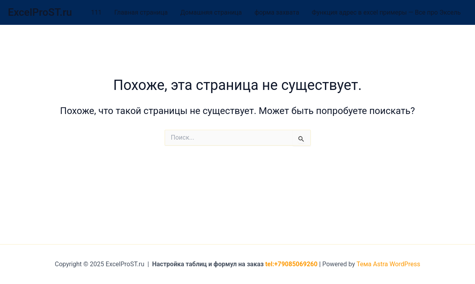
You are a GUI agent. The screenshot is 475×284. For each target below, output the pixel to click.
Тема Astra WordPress (388, 264)
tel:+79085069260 (291, 264)
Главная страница (141, 12)
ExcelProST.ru (40, 12)
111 (96, 12)
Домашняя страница (211, 12)
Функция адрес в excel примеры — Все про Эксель (386, 12)
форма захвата (277, 12)
